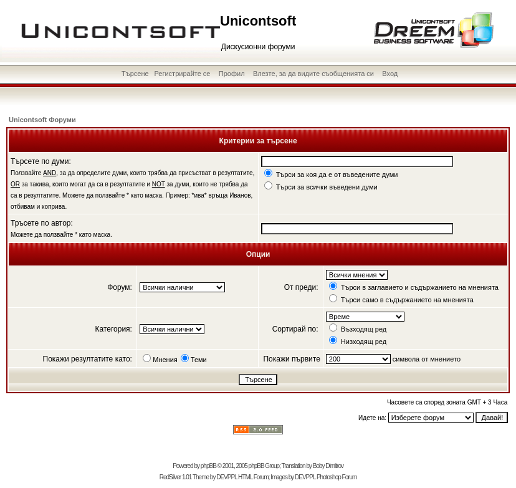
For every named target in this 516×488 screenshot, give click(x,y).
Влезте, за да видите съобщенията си (313, 73)
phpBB (208, 465)
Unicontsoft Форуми (42, 119)
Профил (232, 73)
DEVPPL (226, 477)
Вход (390, 73)
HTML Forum (253, 477)
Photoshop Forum (337, 477)
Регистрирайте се (182, 73)
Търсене (135, 73)
